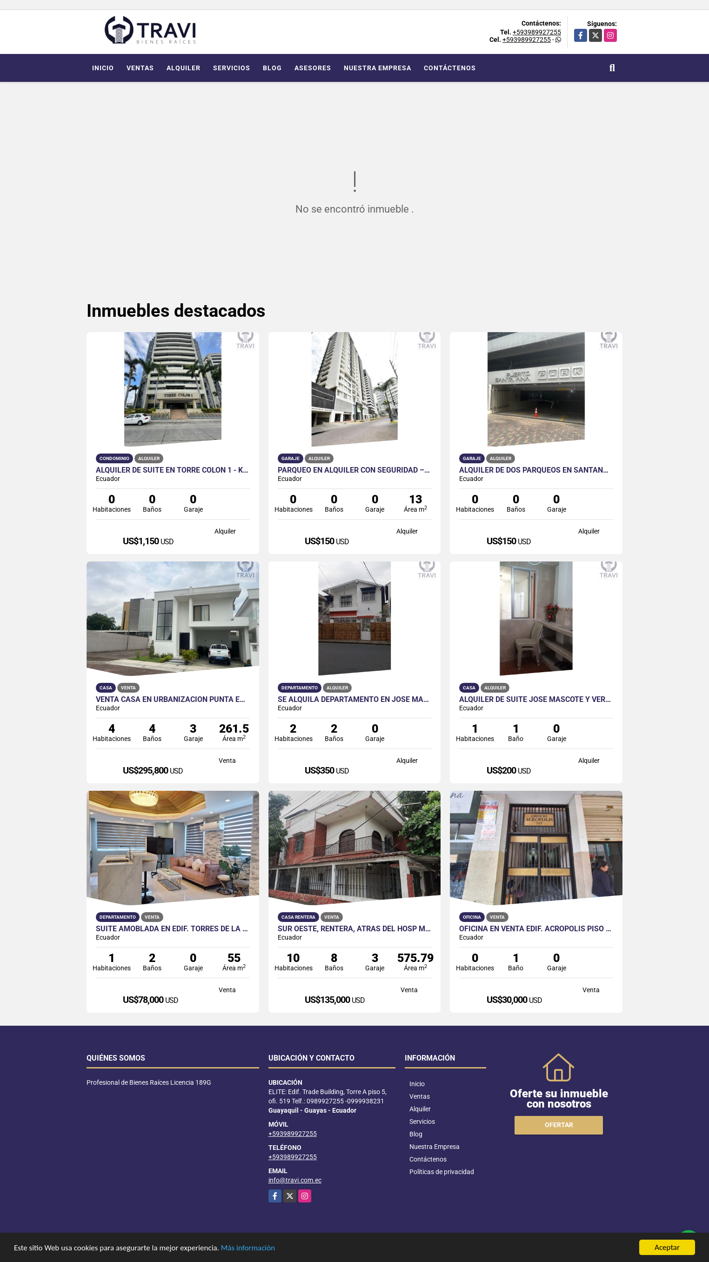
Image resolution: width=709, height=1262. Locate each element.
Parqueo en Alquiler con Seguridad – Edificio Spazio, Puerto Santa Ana (355, 470)
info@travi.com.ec (294, 1180)
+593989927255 (537, 32)
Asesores (312, 68)
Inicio (103, 68)
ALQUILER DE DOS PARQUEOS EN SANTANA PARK (536, 470)
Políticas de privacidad (441, 1171)
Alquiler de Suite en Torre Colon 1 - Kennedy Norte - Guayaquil (173, 470)
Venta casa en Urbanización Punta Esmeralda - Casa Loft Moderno (173, 699)
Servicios (231, 68)
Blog (272, 68)
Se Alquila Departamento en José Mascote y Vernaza (355, 699)
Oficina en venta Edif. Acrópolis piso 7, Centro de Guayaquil (536, 929)
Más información (248, 1249)
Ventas (140, 68)
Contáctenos (450, 68)
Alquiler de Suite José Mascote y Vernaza (536, 699)
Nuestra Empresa (377, 68)
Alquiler (184, 68)
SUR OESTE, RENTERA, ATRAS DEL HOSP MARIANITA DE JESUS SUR (355, 929)
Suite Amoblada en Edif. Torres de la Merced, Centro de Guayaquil (173, 929)
